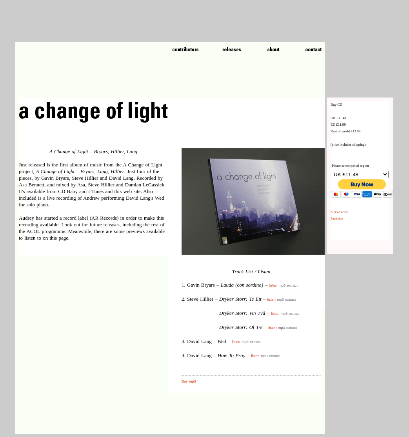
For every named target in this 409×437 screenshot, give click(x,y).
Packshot (337, 218)
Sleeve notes (339, 212)
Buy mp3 (189, 381)
